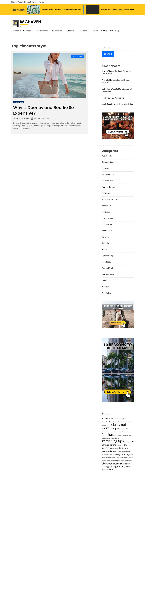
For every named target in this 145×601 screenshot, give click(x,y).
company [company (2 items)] (115, 428)
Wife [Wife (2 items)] (111, 469)
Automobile (16, 31)
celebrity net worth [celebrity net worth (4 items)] (114, 426)
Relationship (107, 231)
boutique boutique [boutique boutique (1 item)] (116, 422)
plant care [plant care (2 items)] (123, 448)
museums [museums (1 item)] (119, 445)
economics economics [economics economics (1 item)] (114, 432)
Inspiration (106, 206)
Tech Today (84, 31)
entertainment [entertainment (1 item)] (125, 432)
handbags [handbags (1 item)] (126, 442)
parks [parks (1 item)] (116, 448)
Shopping (106, 243)
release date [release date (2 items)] (108, 451)
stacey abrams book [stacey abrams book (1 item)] (107, 457)
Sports (104, 249)
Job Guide (106, 212)
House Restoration (109, 199)
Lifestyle (71, 31)
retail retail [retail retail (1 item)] (128, 451)
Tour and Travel (108, 274)
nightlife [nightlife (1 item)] (112, 448)
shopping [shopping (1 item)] (104, 455)
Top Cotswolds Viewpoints (113, 98)
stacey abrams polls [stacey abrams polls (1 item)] (126, 460)
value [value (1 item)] (103, 467)
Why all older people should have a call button (120, 10)
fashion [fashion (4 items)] (107, 435)
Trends (104, 281)
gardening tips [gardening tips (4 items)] (113, 441)
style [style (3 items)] (105, 463)
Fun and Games (108, 187)
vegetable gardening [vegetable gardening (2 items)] (115, 466)
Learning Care (107, 218)
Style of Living (19, 102)
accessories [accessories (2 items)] (108, 418)
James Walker (23, 118)
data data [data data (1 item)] (125, 429)
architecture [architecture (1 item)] (122, 419)
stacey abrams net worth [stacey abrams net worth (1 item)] (113, 460)
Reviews (105, 237)
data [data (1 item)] (121, 429)
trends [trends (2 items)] (111, 463)
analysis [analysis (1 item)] (116, 419)
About (20, 2)
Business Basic (108, 162)
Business (28, 31)
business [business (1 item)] (123, 422)
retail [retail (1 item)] (123, 451)
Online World (107, 224)
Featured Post (107, 181)
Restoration (58, 31)
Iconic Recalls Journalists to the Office (117, 104)
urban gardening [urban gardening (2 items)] (123, 463)
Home (14, 2)
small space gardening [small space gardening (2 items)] (118, 454)
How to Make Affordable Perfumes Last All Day (61, 10)
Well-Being (115, 31)
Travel (95, 31)
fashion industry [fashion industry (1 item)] (126, 435)
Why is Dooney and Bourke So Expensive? (43, 110)
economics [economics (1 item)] (105, 432)
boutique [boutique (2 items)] (106, 421)
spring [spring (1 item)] (131, 455)
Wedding (103, 31)
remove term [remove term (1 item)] (117, 451)
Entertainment (43, 31)
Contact (27, 2)
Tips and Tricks (108, 268)
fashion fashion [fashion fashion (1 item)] (117, 435)
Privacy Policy (38, 2)
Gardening (106, 193)
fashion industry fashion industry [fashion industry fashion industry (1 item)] (111, 438)
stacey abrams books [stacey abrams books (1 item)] (119, 457)
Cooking (105, 168)
